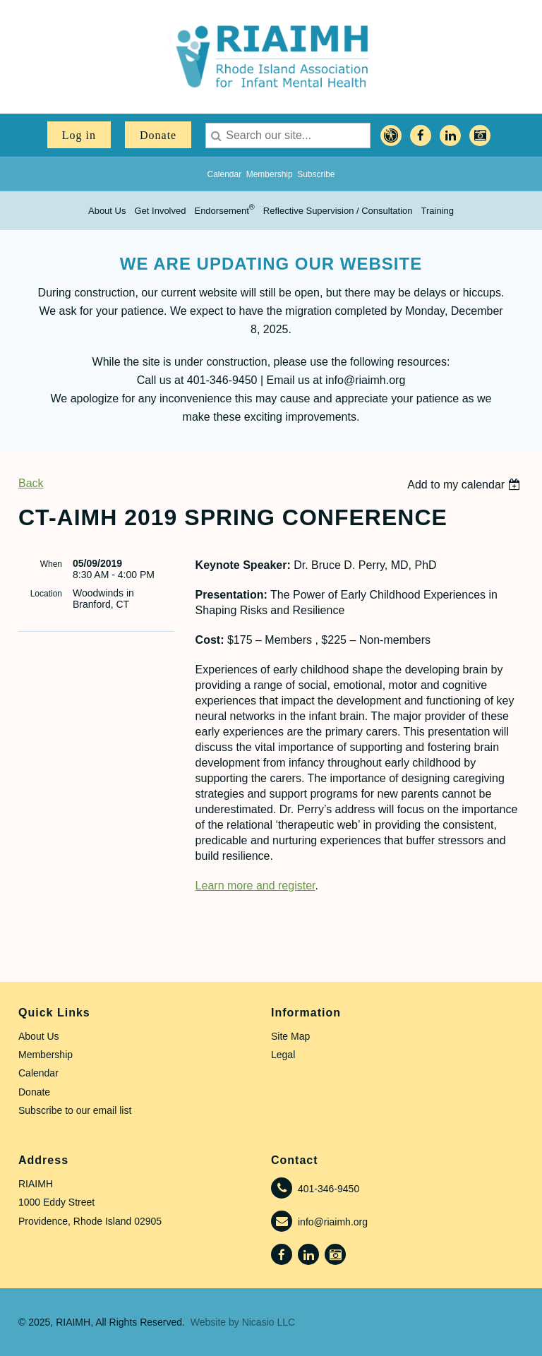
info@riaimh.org (333, 1222)
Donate (158, 135)
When (51, 564)
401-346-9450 (328, 1188)
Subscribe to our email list (74, 1110)
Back (31, 483)
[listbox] (465, 484)
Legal (283, 1054)
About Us (38, 1036)
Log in (79, 135)
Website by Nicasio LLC (243, 1322)
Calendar (224, 174)
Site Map (290, 1036)
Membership (269, 174)
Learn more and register (255, 886)
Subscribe (316, 174)
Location (46, 594)
